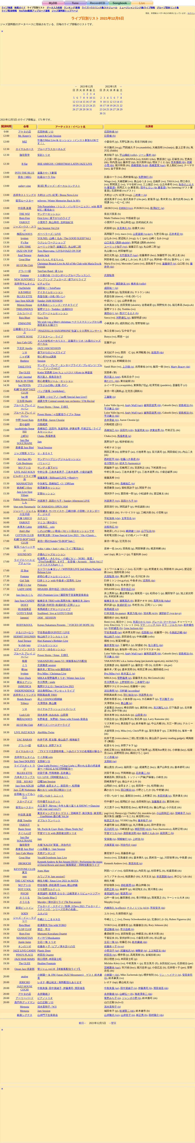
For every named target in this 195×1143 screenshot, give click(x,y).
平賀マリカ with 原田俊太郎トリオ (57, 833)
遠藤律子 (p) (169, 263)
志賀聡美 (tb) (111, 576)
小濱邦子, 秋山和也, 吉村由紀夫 (55, 222)
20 (77, 105)
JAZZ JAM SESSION (49, 348)
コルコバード (24, 313)
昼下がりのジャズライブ (51, 352)
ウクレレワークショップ (51, 242)
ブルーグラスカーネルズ (51, 149)
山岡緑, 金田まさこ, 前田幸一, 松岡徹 (58, 785)
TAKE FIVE (24, 366)
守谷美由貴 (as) (112, 632)
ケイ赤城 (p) (111, 757)
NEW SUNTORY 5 (24, 279)
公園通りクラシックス (24, 331)
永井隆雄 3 (43, 993)
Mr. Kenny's (24, 135)
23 (87, 105)
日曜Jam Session (46, 781)
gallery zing (24, 185)
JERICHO (24, 982)
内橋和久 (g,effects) (115, 907)
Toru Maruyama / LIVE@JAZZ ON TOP (59, 250)
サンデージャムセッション (52, 313)
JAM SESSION (46, 617)
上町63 (24, 436)
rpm (24, 876)
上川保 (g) (128, 366)
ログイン (191, 13)
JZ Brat (24, 570)
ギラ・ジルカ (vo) (172, 624)
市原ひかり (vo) (142, 621)
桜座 (24, 661)
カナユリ (42, 518)
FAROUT (24, 222)
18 (94, 101)
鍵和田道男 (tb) (152, 405)
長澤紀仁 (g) (157, 208)
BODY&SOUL (24, 624)
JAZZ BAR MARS (24, 959)
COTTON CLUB (25, 535)
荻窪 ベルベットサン (24, 548)
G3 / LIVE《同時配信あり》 (53, 777)
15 (84, 101)
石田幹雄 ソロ (45, 131)
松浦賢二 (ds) (126, 1010)
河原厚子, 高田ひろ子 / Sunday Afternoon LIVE (63, 500)
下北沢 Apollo (24, 348)
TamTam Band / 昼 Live (50, 271)
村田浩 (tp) (110, 954)
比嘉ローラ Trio (46, 176)
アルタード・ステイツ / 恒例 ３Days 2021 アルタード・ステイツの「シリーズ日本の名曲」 (69, 908)
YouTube (34, 10)
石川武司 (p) (111, 829)
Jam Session (43, 1010)
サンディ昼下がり (47, 467)
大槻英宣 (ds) (111, 844)
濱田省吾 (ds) (160, 988)
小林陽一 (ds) (111, 974)
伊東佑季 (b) (157, 430)
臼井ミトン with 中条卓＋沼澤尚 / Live (59, 580)
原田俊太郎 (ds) (132, 833)
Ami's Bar (24, 531)
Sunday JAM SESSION (50, 300)
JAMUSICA (24, 686)
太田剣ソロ (43, 761)
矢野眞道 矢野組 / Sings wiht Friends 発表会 (62, 719)
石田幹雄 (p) (111, 131)
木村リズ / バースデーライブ (53, 724)
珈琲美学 (25, 154)
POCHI (24, 893)
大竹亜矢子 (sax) (128, 255)
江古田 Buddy (24, 401)
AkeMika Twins (45, 732)
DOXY (24, 604)
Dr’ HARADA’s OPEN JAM (52, 506)
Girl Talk (24, 580)
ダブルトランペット (48, 820)
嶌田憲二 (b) (167, 833)
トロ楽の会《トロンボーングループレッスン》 (64, 275)
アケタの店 (24, 131)
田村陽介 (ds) (156, 1015)
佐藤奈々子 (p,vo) (114, 946)
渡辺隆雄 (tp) (111, 929)
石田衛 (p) (147, 632)
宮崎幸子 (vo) (182, 813)
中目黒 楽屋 (24, 208)
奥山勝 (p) (126, 703)
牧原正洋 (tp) (111, 820)
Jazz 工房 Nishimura (24, 789)
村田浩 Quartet (45, 954)
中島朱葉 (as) (111, 988)
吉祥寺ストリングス (24, 195)
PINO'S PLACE (24, 954)
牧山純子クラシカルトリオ (52, 636)
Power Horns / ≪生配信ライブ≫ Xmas (58, 414)
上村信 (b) (138, 839)
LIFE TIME (24, 246)
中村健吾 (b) (115, 628)
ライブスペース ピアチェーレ (24, 561)
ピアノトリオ (45, 998)
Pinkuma (42, 584)
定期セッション (46, 493)
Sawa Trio (42, 317)
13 (77, 101)
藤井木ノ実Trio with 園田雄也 (54, 669)
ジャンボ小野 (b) (131, 998)
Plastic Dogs (44, 950)
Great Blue (24, 259)
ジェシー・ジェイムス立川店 (24, 513)
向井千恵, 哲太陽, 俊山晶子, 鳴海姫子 (58, 739)
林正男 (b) (141, 1015)
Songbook (120, 3)
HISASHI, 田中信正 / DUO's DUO (56, 589)
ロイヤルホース (25, 149)
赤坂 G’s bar (24, 584)
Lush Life (24, 714)
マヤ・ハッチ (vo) (150, 624)
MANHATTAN (24, 483)
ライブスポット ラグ (24, 767)
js (38, 824)
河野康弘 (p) (123, 317)
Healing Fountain (46, 963)
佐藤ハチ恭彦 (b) (129, 459)
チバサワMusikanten (48, 937)
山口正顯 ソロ (45, 1002)
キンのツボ (24, 946)
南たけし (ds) (111, 381)
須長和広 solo (46, 526)
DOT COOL (24, 889)
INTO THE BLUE (24, 172)
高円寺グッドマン (24, 1002)
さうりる (25, 897)
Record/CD (97, 3)
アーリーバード (25, 998)
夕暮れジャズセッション (51, 554)
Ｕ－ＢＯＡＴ (45, 453)
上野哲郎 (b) (126, 682)
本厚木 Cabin (24, 526)
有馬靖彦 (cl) (111, 609)
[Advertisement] (97, 59)
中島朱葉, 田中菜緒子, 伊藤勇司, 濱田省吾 (61, 988)
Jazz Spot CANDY (25, 600)
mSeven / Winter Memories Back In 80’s (58, 200)
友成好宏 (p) (124, 604)
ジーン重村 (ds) (147, 154)
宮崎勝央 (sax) (112, 967)
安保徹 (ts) (110, 839)
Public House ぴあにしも (24, 501)
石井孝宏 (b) (176, 233)
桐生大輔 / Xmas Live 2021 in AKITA (57, 880)
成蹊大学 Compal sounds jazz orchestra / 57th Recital (65, 401)
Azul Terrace (24, 255)
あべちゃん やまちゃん (50, 259)
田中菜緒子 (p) (128, 988)
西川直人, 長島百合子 (49, 376)
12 (74, 101)
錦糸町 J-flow (24, 487)
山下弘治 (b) (148, 531)
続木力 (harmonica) (130, 463)
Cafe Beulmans (24, 463)
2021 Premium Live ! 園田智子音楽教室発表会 (63, 594)
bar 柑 (24, 396)
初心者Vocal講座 (46, 356)
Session (41, 360)
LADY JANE (25, 589)
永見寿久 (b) (124, 228)
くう (24, 665)
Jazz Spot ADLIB (24, 300)
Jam (39, 441)
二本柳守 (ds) (142, 682)
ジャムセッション (47, 645)
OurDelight (25, 288)
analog (24, 976)
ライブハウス (99, 7)
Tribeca (24, 703)
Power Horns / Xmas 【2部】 (53, 655)
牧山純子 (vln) (112, 636)
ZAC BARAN (24, 739)
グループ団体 (168, 7)
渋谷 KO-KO (24, 781)
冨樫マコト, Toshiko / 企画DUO (55, 309)
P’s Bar (24, 242)
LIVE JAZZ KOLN (24, 471)
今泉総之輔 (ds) (178, 632)
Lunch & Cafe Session (49, 135)
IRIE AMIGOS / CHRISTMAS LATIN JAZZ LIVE (64, 163)
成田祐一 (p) (111, 288)
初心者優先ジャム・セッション (55, 381)
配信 (9, 10)
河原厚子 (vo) (111, 500)
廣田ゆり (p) (111, 313)
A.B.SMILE (24, 292)
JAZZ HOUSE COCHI (24, 988)
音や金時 (25, 424)
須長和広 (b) (111, 526)
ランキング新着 (72, 7)
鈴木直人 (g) (128, 673)
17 (90, 101)
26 (74, 109)
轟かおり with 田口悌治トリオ (54, 789)
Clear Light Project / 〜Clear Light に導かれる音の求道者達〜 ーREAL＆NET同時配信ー (68, 767)
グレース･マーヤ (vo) (164, 621)
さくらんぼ (24, 833)
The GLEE (24, 372)
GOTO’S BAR (24, 613)
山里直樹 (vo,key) (142, 233)
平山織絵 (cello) (128, 154)
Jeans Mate (43, 870)
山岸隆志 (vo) (111, 1015)
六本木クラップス (24, 777)
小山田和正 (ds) (165, 813)
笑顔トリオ (43, 154)
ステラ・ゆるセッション (51, 649)
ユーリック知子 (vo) (115, 246)
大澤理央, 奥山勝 (47, 703)
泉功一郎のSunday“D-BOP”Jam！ (56, 541)
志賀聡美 (109, 275)
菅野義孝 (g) (124, 677)
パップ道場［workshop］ (51, 391)
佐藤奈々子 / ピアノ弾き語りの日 (56, 946)
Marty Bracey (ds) (180, 366)
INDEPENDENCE (25, 690)
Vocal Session (44, 447)
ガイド (19, 7)
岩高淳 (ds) (157, 352)
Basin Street (24, 829)
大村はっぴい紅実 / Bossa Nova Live (57, 195)
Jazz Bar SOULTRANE (24, 442)
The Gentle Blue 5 (47, 897)
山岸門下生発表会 (47, 1015)
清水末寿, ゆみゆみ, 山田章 (52, 714)
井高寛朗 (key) (165, 876)
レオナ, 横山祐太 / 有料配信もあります (59, 982)
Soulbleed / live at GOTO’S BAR (55, 613)
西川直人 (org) (112, 376)
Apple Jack (43, 255)
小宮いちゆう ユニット (50, 795)
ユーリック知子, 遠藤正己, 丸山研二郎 (59, 246)
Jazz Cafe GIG (24, 342)
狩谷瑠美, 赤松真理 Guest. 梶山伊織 (57, 885)
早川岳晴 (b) (127, 929)
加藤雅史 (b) (158, 801)
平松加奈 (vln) (112, 518)
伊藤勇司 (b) (145, 988)
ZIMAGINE (24, 323)
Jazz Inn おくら (24, 594)
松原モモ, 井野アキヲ (49, 745)
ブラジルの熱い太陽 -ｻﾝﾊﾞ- (52, 385)
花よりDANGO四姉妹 (49, 699)
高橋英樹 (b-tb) (139, 165)
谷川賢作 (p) (111, 463)
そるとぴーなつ (25, 632)
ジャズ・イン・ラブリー (24, 919)
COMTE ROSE (24, 336)
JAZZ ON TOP (25, 250)
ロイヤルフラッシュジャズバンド (56, 709)
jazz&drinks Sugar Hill (24, 430)
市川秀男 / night (46, 682)
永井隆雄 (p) (111, 993)
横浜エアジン (24, 682)
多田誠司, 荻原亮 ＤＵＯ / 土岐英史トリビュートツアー (68, 893)
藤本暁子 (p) (145, 820)
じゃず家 (25, 356)
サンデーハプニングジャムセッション (59, 459)
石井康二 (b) (143, 772)
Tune (75, 3)
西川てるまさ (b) (128, 313)
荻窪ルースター (25, 200)
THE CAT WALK (24, 880)
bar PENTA (24, 385)
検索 (6, 7)
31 (90, 109)
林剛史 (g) (141, 950)
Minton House (24, 304)
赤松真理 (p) (128, 885)
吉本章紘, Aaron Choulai (50, 419)
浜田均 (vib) (126, 430)
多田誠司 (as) (111, 893)
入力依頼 (54, 7)
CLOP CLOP (25, 929)
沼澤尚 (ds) (149, 580)
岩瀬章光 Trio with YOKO (51, 925)
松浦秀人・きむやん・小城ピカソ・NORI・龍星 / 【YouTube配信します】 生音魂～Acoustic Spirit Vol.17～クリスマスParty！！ (70, 561)
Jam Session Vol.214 (48, 228)
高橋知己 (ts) (111, 430)
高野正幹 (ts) (111, 889)
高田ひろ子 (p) (129, 500)
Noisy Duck (24, 677)
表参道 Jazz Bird (25, 447)
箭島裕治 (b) (185, 405)
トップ (65, 10)
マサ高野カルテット (48, 889)
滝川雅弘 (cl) (160, 707)
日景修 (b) (109, 135)
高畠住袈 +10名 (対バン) (51, 296)
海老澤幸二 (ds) (143, 993)
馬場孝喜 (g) (124, 436)
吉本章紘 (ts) (111, 419)
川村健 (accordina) (129, 690)
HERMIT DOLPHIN (24, 636)
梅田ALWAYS (24, 233)
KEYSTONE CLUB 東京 (24, 871)
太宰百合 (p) (128, 518)
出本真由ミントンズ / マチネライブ (57, 304)
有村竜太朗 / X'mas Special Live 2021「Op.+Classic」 (67, 535)
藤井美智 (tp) (111, 645)
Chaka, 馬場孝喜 (46, 436)
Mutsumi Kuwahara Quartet (52, 933)
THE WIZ (24, 213)
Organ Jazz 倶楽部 (25, 969)
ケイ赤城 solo (45, 757)
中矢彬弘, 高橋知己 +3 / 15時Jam (55, 483)
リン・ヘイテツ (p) (170, 974)
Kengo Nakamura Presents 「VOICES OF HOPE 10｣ (65, 624)
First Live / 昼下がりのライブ (53, 218)
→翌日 (112, 1023)
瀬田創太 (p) (123, 283)
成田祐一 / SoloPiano (48, 288)
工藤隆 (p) (109, 396)
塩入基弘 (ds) (155, 645)
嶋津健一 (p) (133, 531)
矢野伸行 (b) (145, 176)
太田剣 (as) (110, 761)
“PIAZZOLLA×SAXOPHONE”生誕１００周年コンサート (69, 330)
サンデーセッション (48, 213)
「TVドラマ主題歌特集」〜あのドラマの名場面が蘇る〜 (69, 751)
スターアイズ (24, 801)
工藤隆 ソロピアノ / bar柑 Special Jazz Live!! (62, 396)
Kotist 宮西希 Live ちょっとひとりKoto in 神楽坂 (64, 372)
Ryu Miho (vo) (112, 673)
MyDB (53, 3)
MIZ (24, 141)
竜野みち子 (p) (112, 998)
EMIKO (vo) (126, 208)
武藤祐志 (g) (127, 950)
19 (74, 105)
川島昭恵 (42, 424)
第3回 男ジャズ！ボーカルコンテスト (58, 185)
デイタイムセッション (50, 292)
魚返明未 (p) (141, 430)
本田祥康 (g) (164, 795)
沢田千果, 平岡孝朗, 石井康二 (54, 772)
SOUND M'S (25, 554)
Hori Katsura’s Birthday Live (52, 640)
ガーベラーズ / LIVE (49, 233)
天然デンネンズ (46, 853)
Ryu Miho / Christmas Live (51, 673)
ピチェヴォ (43, 283)
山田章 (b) (140, 714)
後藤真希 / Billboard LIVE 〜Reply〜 (57, 477)
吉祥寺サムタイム (24, 283)
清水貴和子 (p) (112, 1006)
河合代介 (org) (128, 844)
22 (84, 105)
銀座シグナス (24, 1015)
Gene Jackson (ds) (133, 628)
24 (90, 105)
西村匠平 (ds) (111, 459)
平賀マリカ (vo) (113, 833)
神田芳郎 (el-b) (143, 829)
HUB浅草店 (24, 609)
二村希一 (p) (140, 195)
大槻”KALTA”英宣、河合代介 (54, 844)
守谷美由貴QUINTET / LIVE (53, 632)
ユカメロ (42, 913)
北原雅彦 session (46, 665)
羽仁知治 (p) (130, 694)
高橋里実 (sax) (157, 165)
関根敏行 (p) (124, 839)
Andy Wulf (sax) (134, 405)
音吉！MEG (24, 176)
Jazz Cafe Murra (24, 853)
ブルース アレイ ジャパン (24, 407)
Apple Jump (24, 942)
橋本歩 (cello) (138, 283)
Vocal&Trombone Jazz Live (52, 857)
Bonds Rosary (24, 699)
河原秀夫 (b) (145, 694)
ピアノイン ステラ (24, 649)
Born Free (24, 218)
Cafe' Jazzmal (24, 376)
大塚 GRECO (24, 518)
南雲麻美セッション (48, 487)
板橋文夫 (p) (111, 600)
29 (84, 109)
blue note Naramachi (25, 506)
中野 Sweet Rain (25, 419)
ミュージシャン (137, 7)
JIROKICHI (24, 863)
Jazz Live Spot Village (24, 493)
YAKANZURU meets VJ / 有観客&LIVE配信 (62, 661)
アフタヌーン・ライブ (50, 336)
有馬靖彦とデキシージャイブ (54, 609)
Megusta (24, 1006)
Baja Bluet (24, 317)
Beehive (24, 360)
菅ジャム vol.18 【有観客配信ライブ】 (59, 969)
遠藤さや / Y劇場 (47, 172)
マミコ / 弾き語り (47, 522)
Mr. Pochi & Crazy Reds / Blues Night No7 (60, 829)
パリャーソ (43, 463)
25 (94, 105)
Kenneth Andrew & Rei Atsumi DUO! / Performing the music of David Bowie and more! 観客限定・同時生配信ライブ (70, 863)
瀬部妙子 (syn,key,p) (170, 613)
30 (87, 109)
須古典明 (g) (111, 690)
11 (94, 97)
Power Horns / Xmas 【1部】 (53, 406)
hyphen (24, 238)
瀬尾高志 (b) (126, 600)
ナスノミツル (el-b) (138, 907)
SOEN (24, 913)
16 (87, 101)
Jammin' (24, 617)
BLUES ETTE (24, 296)
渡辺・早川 (43, 929)
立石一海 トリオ (46, 942)
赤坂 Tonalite (24, 820)
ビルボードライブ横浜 (24, 478)
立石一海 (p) (111, 942)
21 (80, 105)
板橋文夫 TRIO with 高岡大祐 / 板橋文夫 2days (63, 600)
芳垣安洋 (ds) (157, 907)
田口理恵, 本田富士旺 (49, 959)
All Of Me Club (24, 265)
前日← (82, 1023)
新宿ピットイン (25, 907)
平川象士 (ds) (111, 408)
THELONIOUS (24, 309)
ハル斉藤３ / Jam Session (51, 849)
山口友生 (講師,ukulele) (117, 242)
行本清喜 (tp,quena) (115, 613)
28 (80, 109)
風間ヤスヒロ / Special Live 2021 (55, 686)
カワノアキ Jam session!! (51, 876)
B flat (24, 163)
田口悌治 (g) (128, 789)
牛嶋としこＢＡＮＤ (48, 919)
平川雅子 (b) (166, 699)
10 (90, 97)
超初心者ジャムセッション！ (54, 576)
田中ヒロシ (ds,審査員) (153, 187)
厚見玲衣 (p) (135, 863)
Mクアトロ (24, 467)
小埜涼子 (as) (111, 950)
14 (80, 101)
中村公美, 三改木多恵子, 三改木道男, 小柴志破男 (64, 471)
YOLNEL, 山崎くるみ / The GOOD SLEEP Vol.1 (64, 238)
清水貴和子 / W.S (47, 1006)
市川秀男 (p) (111, 682)
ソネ (24, 352)
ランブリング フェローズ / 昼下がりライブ (61, 279)
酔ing (24, 669)
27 (77, 109)
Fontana (24, 275)
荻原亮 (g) (126, 893)
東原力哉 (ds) (134, 613)
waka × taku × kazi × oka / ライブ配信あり (60, 548)
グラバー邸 (24, 271)
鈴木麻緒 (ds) (139, 942)
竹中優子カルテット (48, 801)
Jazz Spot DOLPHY (24, 761)
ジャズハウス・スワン (24, 228)
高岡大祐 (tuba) (162, 600)
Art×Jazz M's (25, 459)
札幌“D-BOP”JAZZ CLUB (24, 391)
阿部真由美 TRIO (47, 694)
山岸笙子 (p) (128, 1015)
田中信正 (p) (128, 589)
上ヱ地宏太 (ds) (157, 950)
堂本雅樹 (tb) (178, 162)
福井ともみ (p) (150, 833)
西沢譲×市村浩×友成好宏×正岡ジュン (58, 604)
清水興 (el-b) (150, 613)
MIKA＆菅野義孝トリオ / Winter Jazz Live (61, 677)
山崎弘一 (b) (126, 993)
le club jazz (25, 645)
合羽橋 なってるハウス (24, 796)
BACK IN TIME (24, 381)
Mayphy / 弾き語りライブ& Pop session (59, 902)
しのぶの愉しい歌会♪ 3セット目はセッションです (65, 531)
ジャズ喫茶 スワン (24, 453)
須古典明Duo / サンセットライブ (56, 690)
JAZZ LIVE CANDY (24, 950)
